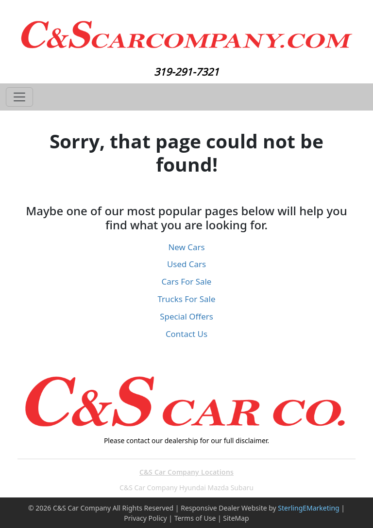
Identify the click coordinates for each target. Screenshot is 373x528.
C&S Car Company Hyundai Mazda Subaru (186, 487)
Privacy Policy (145, 518)
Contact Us (186, 333)
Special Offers (186, 316)
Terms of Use (195, 518)
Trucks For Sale (187, 298)
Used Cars (186, 264)
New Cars (186, 247)
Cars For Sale (187, 281)
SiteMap (236, 518)
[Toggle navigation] (19, 97)
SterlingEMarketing (308, 507)
